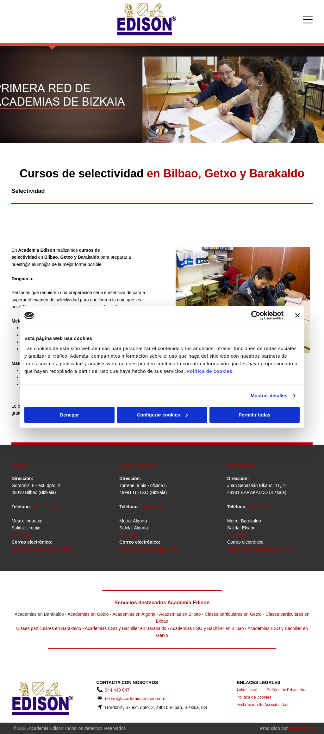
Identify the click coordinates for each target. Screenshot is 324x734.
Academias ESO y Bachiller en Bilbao (207, 628)
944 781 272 (260, 506)
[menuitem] (247, 690)
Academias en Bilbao (180, 614)
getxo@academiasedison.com (149, 549)
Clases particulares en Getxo (233, 614)
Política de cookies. (210, 371)
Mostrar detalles (269, 395)
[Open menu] (308, 19)
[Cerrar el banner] (297, 315)
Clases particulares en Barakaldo (48, 628)
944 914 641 (152, 506)
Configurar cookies (162, 414)
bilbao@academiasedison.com (41, 549)
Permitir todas (255, 414)
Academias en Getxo (88, 614)
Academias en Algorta (133, 614)
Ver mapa (20, 535)
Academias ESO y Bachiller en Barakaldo (125, 628)
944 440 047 (46, 506)
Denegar (69, 414)
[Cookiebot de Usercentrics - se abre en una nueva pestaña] (256, 315)
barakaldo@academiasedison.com (261, 549)
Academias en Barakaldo (39, 614)
